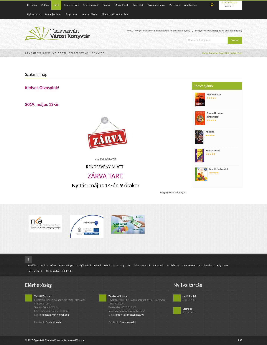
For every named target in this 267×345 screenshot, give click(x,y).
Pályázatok (71, 14)
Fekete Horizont (214, 94)
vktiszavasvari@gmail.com (56, 314)
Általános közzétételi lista (115, 14)
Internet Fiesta (89, 14)
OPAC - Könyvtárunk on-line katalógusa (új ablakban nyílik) (158, 30)
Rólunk (106, 5)
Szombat (187, 308)
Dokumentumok (156, 5)
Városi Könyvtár (42, 296)
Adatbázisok (190, 5)
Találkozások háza (117, 296)
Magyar (229, 6)
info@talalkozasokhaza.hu (130, 314)
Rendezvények (71, 5)
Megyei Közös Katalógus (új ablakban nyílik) (218, 30)
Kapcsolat (138, 5)
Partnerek (174, 5)
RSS (240, 340)
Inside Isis (209, 131)
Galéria (45, 5)
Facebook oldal (53, 322)
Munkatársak (121, 5)
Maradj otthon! (53, 14)
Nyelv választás (230, 2)
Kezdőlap (32, 5)
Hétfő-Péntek (190, 296)
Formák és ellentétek (218, 169)
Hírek (56, 5)
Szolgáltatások (90, 5)
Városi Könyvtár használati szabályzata (222, 53)
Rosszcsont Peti (213, 150)
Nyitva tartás (34, 14)
